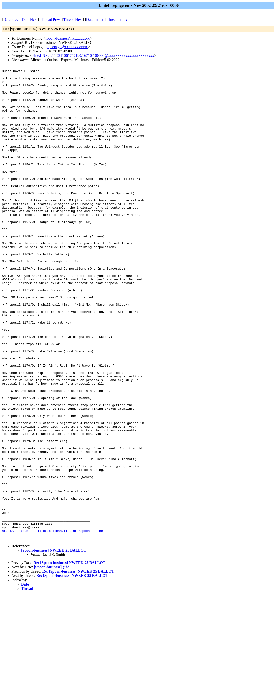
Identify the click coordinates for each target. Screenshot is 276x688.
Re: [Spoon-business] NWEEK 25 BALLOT (69, 656)
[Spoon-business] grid (51, 660)
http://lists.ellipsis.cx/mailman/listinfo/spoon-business (54, 623)
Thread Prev (50, 19)
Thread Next (73, 19)
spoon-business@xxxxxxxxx (67, 38)
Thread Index (117, 19)
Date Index (94, 19)
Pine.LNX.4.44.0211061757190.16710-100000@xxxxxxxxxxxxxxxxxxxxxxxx (93, 55)
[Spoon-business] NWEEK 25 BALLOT (53, 644)
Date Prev (10, 19)
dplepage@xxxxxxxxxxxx (67, 47)
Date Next (30, 19)
